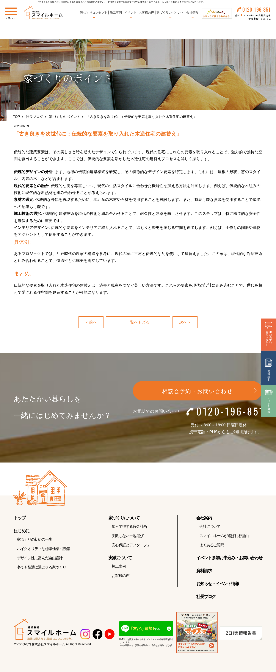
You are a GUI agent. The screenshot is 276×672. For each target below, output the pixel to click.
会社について (209, 526)
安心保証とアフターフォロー (134, 545)
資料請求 (204, 570)
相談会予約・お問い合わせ (197, 391)
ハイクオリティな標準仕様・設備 (43, 549)
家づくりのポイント (64, 117)
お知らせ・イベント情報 (217, 583)
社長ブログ (34, 117)
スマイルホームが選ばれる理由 (223, 536)
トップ (19, 518)
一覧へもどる (138, 322)
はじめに (21, 530)
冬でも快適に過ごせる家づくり (41, 567)
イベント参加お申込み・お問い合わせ (229, 557)
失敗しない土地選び (127, 536)
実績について (120, 557)
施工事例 (116, 12)
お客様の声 (146, 12)
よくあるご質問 (211, 545)
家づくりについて (124, 518)
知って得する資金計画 (129, 526)
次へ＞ (185, 322)
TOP (16, 117)
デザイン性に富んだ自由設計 (40, 558)
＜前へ (91, 322)
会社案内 (204, 518)
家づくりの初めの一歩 (34, 539)
